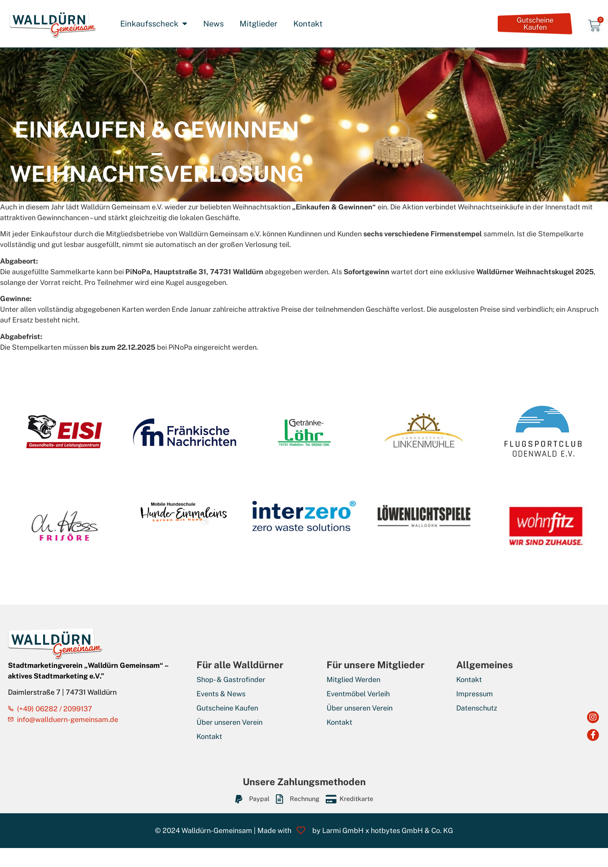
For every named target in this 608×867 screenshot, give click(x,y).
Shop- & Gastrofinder (230, 679)
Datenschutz (476, 708)
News (213, 23)
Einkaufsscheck (153, 24)
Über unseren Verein (229, 722)
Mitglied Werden (353, 679)
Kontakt (308, 23)
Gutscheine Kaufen (227, 708)
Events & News (220, 694)
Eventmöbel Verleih (358, 694)
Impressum (474, 694)
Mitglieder (259, 23)
